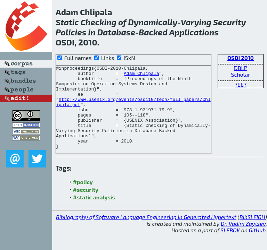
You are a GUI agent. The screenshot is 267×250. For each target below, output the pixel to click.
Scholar (240, 74)
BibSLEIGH (252, 233)
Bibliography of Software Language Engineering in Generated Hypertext (146, 233)
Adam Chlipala (141, 75)
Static (67, 22)
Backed (153, 32)
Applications (194, 32)
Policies (71, 32)
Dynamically (152, 22)
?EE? (240, 84)
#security (85, 206)
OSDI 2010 (240, 57)
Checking (98, 22)
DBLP (240, 67)
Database (116, 32)
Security (229, 22)
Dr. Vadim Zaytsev (243, 240)
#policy (83, 198)
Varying (196, 22)
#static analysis (94, 213)
